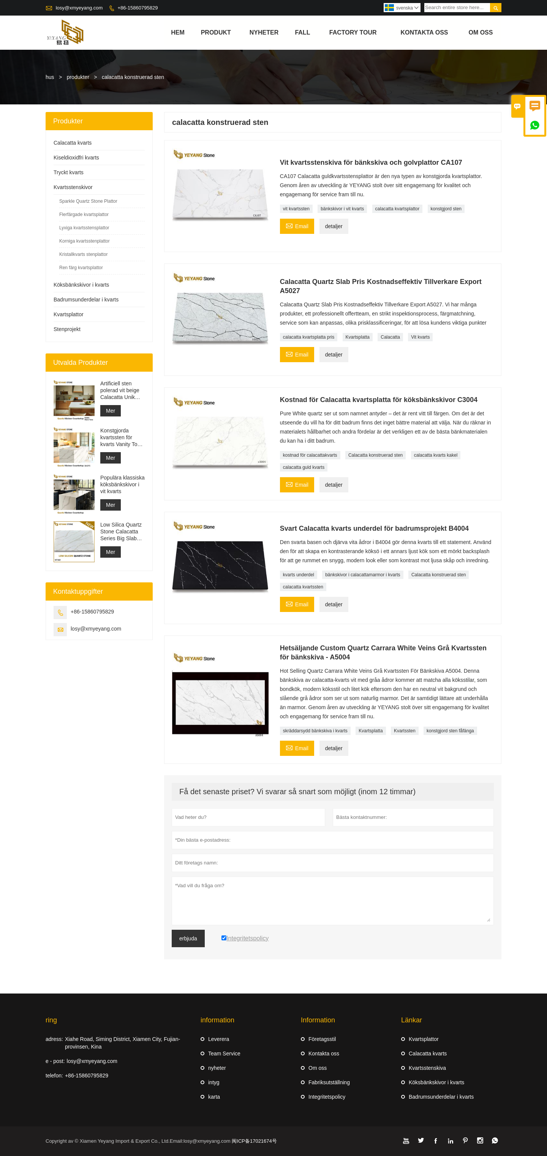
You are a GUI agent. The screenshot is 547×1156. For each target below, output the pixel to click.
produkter (78, 77)
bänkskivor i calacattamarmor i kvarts (362, 574)
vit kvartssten (296, 208)
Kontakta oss (323, 1053)
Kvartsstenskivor (73, 187)
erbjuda (188, 938)
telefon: (54, 1075)
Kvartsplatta (358, 337)
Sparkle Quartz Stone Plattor (88, 201)
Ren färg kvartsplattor (81, 267)
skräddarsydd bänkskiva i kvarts (315, 730)
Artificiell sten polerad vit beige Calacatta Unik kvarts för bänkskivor (119, 390)
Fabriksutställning (329, 1082)
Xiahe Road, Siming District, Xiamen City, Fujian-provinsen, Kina (122, 1043)
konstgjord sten (446, 208)
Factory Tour (353, 32)
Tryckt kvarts (69, 172)
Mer (110, 411)
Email (297, 225)
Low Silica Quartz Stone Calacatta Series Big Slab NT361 (121, 532)
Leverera (218, 1039)
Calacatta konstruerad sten (375, 455)
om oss (480, 32)
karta (214, 1097)
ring (51, 1020)
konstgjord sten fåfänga (450, 730)
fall (302, 32)
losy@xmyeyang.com (79, 8)
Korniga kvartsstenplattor (84, 241)
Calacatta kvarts (73, 143)
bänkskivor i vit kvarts (342, 208)
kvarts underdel (298, 574)
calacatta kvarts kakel (436, 455)
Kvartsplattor (69, 314)
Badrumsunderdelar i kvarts (86, 299)
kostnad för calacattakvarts (310, 455)
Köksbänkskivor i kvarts (81, 285)
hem (178, 32)
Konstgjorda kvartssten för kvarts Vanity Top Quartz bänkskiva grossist (120, 437)
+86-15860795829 (137, 8)
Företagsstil (322, 1039)
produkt (216, 32)
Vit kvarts (420, 337)
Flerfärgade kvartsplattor (84, 214)
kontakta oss (424, 32)
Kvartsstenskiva (427, 1068)
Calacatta (390, 337)
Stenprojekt (67, 329)
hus (50, 77)
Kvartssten (405, 730)
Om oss (317, 1068)
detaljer (334, 226)
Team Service (224, 1053)
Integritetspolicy (326, 1097)
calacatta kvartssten (303, 587)
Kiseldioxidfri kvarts (76, 158)
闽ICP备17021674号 (254, 1141)
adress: (54, 1039)
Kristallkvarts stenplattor (83, 254)
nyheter (264, 32)
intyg (214, 1082)
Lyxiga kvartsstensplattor (84, 227)
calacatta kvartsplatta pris (308, 337)
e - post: (55, 1061)
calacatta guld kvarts (303, 467)
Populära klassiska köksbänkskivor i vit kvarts (122, 484)
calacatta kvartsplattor (397, 208)
